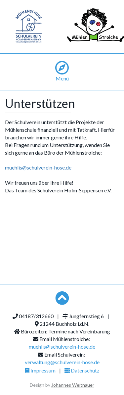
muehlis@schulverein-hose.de (38, 167)
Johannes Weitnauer (72, 385)
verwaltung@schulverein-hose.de (62, 362)
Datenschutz (82, 370)
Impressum (40, 370)
